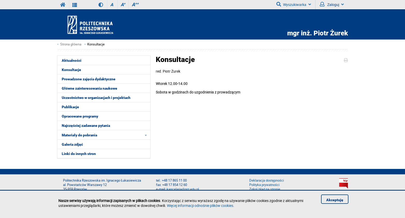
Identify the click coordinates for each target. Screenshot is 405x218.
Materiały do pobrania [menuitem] (106, 135)
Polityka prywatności (264, 185)
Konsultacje (96, 44)
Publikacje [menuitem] (70, 107)
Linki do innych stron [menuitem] (79, 154)
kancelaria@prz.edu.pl (183, 189)
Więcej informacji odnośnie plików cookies (200, 205)
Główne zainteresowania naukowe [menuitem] (89, 88)
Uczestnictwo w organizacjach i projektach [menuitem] (96, 98)
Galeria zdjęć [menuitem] (72, 144)
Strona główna (70, 44)
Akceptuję (334, 200)
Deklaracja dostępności (266, 180)
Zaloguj (332, 4)
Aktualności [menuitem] (71, 60)
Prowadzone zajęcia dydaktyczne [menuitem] (88, 79)
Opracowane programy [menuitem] (80, 116)
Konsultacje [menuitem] (71, 70)
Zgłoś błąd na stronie (264, 189)
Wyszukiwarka (293, 4)
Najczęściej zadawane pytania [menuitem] (86, 125)
